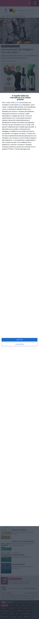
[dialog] (19, 309)
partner (16, 102)
